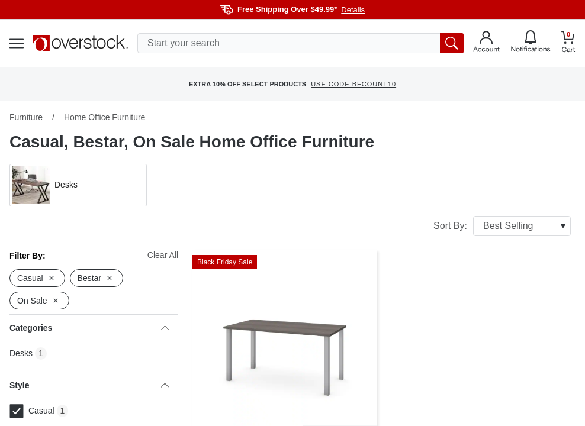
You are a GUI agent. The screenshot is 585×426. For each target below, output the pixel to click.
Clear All (162, 255)
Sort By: (502, 226)
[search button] (452, 43)
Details (353, 9)
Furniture (26, 117)
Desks (21, 353)
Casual (31, 411)
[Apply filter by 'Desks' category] (78, 185)
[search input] (300, 43)
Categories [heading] (89, 328)
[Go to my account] (486, 43)
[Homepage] (80, 43)
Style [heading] (89, 385)
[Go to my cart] (568, 43)
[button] (78, 185)
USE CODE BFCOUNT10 (353, 84)
